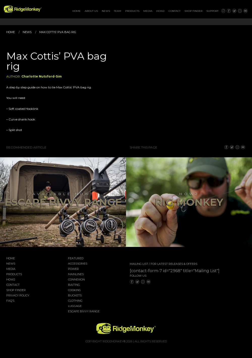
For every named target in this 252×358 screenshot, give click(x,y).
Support (212, 11)
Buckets (75, 295)
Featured (75, 258)
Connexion (76, 279)
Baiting (74, 285)
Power (73, 269)
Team (117, 11)
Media (147, 11)
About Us (91, 11)
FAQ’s (10, 300)
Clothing (75, 300)
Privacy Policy (17, 295)
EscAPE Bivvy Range (84, 311)
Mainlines (76, 274)
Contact (174, 11)
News (106, 11)
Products (132, 11)
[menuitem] (76, 11)
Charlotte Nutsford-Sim (41, 76)
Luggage (75, 306)
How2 (160, 11)
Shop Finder (193, 11)
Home (76, 11)
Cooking (74, 290)
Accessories (77, 263)
